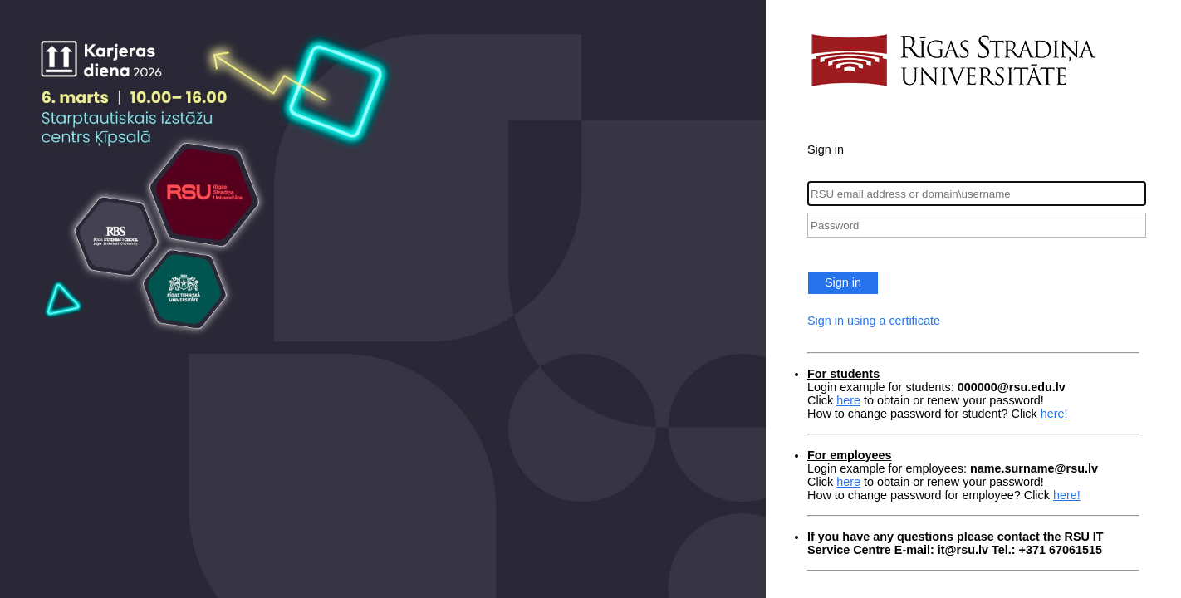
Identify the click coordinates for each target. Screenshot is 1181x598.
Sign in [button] (843, 282)
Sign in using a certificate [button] (873, 320)
